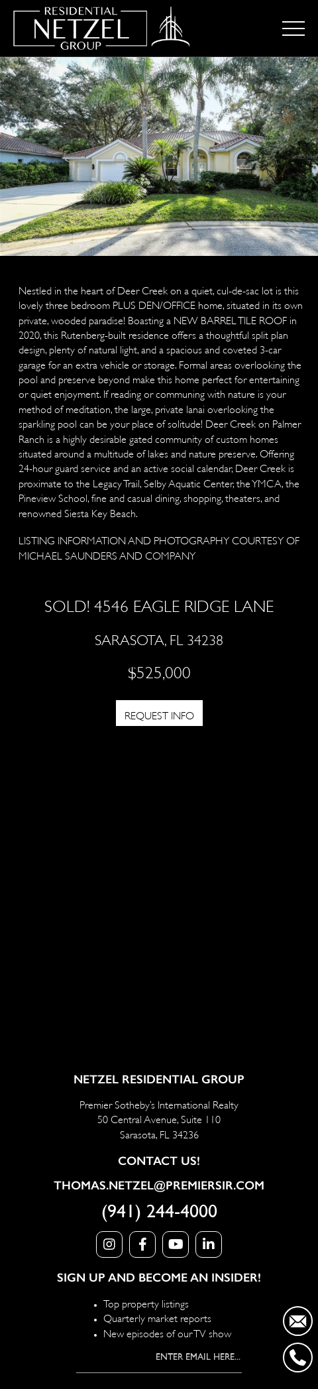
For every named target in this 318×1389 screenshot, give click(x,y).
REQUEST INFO (159, 714)
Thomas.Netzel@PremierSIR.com (159, 1185)
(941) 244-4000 (159, 1212)
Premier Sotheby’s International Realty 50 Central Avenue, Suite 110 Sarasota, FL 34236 (159, 1118)
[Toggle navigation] (293, 28)
